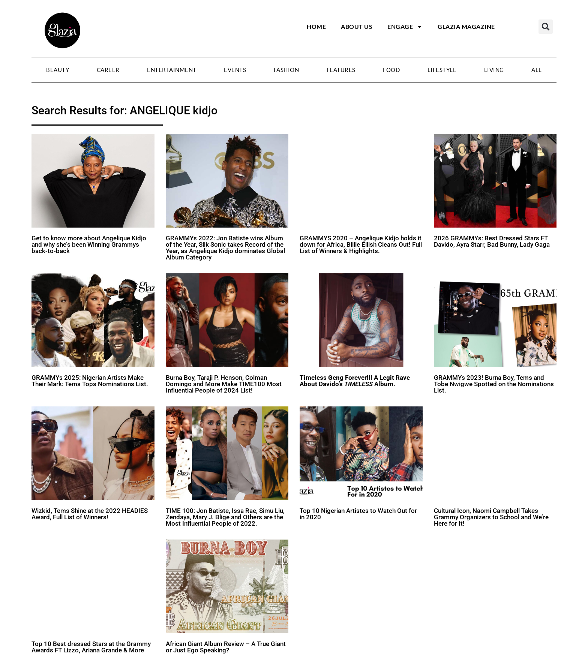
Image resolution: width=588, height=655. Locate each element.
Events (235, 69)
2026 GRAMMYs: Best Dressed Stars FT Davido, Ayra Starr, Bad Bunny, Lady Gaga (492, 241)
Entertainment (171, 69)
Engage (405, 26)
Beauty (57, 69)
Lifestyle (442, 69)
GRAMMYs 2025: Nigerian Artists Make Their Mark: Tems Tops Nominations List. (90, 381)
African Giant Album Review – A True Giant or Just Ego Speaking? (226, 647)
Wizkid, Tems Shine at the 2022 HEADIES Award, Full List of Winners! (90, 514)
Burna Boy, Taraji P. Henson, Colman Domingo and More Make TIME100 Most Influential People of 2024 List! (224, 384)
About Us (356, 26)
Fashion (286, 69)
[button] (545, 26)
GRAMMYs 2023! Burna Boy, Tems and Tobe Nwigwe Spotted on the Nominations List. (494, 384)
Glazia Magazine (466, 26)
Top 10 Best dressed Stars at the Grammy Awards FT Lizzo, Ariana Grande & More (91, 647)
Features (341, 69)
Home (316, 26)
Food (391, 69)
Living (494, 69)
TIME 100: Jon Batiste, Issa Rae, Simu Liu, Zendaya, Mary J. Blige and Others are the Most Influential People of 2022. (225, 517)
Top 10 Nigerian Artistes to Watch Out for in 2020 (358, 514)
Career (108, 69)
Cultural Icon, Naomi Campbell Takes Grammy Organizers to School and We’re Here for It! (491, 517)
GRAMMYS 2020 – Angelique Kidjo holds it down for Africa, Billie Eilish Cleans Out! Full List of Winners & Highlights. (361, 244)
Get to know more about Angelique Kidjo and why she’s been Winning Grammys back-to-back (89, 244)
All (536, 69)
